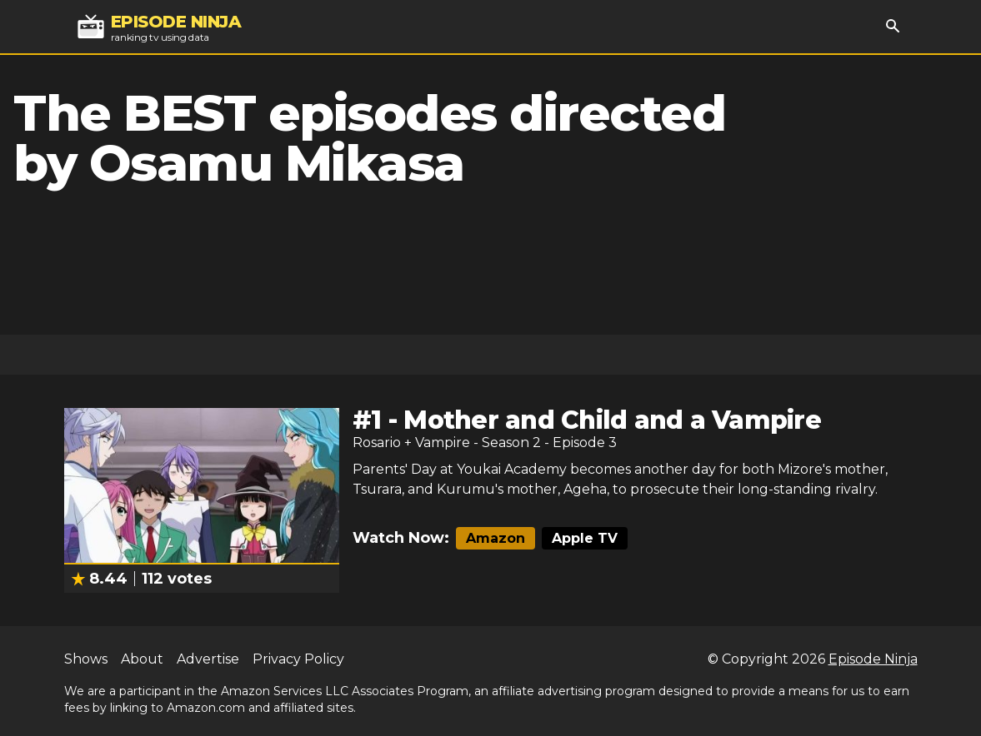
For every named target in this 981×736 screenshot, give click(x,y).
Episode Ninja (873, 659)
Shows (86, 659)
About (142, 659)
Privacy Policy (298, 659)
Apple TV (585, 538)
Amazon (495, 538)
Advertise (208, 659)
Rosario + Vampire (411, 442)
